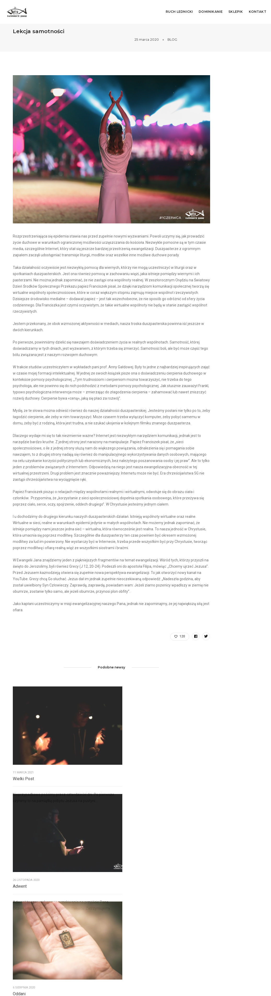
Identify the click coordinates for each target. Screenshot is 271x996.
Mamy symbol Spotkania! (228, 900)
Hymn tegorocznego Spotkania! (233, 927)
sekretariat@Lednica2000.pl (167, 907)
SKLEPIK (236, 9)
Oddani (138, 776)
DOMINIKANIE (211, 9)
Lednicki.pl (21, 920)
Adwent (79, 776)
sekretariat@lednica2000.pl (104, 922)
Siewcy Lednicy (25, 914)
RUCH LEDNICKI (180, 9)
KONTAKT (258, 9)
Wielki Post (23, 776)
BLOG (253, 32)
